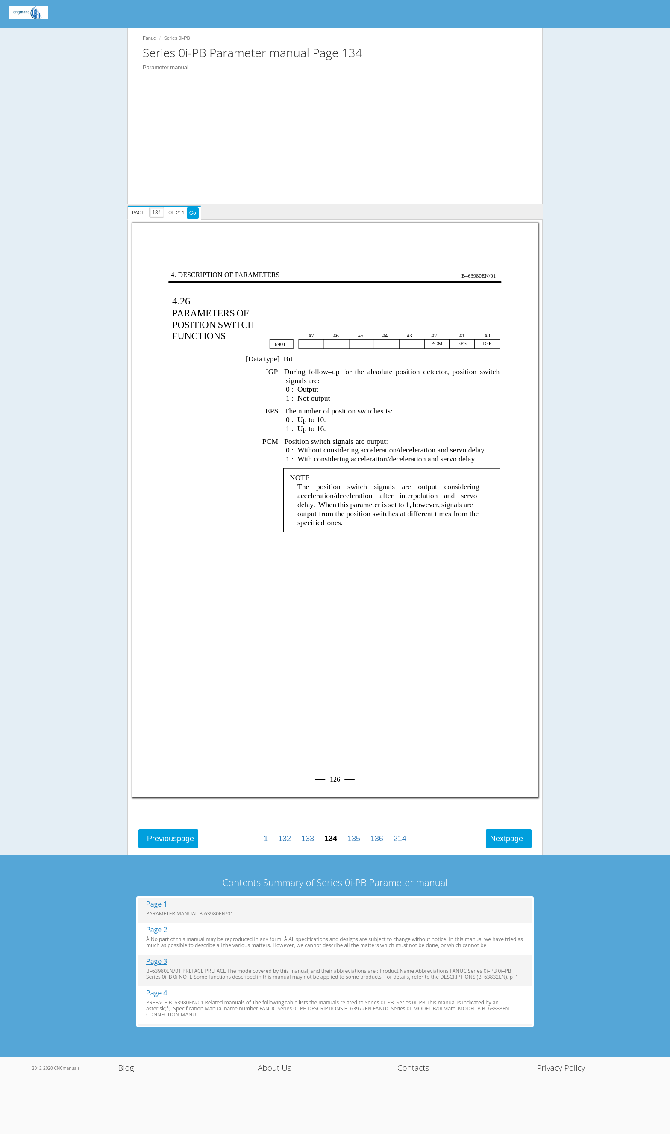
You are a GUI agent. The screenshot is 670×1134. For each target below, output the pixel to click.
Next (506, 838)
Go (192, 213)
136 (376, 838)
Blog (126, 1067)
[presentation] (165, 211)
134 (330, 838)
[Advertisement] (339, 144)
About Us (274, 1067)
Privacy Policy (561, 1067)
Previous (170, 838)
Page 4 (157, 993)
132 (284, 838)
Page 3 (157, 961)
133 (307, 838)
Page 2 (157, 929)
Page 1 (157, 904)
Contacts (413, 1067)
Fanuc (149, 38)
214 (400, 838)
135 (353, 838)
